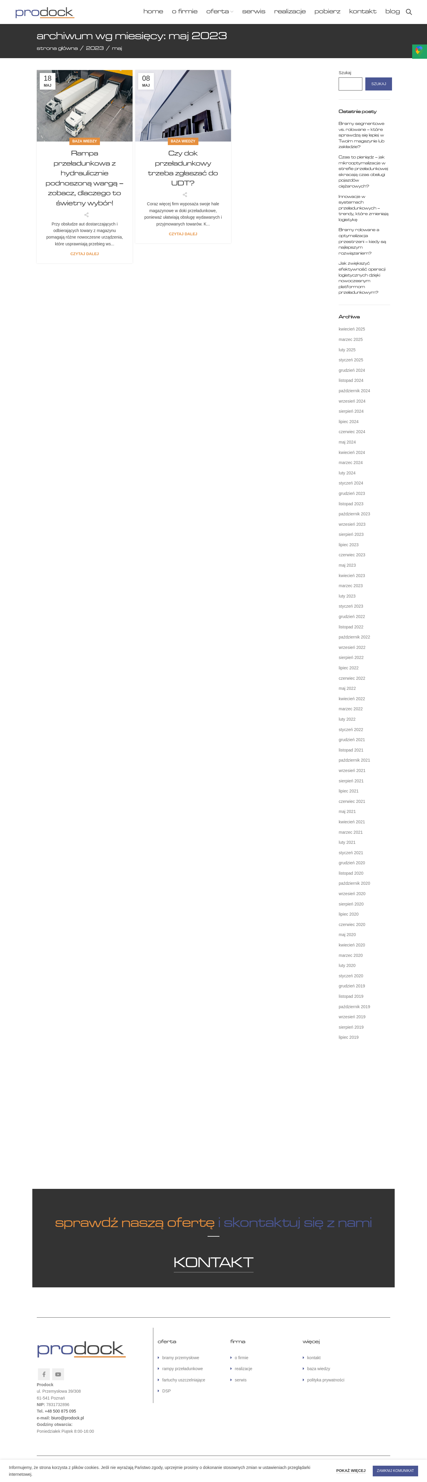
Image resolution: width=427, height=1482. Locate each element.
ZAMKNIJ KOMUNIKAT (395, 1471)
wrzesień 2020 (352, 893)
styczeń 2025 (351, 360)
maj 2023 (347, 565)
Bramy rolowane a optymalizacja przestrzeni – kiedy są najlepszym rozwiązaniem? (362, 241)
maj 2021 (347, 811)
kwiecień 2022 (352, 698)
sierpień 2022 (351, 657)
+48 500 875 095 (60, 1411)
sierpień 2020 (351, 904)
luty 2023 (347, 596)
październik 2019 (354, 1006)
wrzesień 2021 (352, 770)
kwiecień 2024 (352, 452)
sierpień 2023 (351, 534)
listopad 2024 (351, 380)
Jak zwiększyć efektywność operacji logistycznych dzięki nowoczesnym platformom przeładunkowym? (362, 278)
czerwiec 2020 (352, 924)
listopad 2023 (351, 503)
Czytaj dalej (84, 254)
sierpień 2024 (351, 411)
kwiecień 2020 (352, 945)
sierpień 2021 (351, 781)
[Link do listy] (189, 1357)
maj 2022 (347, 688)
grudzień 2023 (352, 493)
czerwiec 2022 (352, 678)
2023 (95, 48)
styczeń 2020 (351, 975)
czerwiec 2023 (352, 554)
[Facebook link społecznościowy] (44, 1374)
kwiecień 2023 (352, 575)
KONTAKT (214, 1263)
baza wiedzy (84, 141)
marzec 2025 (351, 339)
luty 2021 (347, 842)
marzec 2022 (351, 708)
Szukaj (345, 72)
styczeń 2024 (351, 483)
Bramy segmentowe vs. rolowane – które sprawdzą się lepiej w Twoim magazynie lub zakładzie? (361, 135)
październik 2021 (354, 760)
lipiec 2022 (349, 667)
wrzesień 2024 (352, 401)
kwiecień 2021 (352, 821)
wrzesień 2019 (352, 1016)
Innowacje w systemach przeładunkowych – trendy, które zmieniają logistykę (363, 208)
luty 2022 (347, 719)
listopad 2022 (351, 627)
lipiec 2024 (349, 421)
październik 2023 (354, 514)
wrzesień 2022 (352, 647)
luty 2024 (347, 473)
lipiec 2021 (349, 791)
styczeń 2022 (351, 729)
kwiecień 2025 (352, 329)
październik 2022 (354, 637)
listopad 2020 (351, 873)
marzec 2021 (351, 832)
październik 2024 (354, 390)
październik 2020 (354, 883)
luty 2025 (347, 349)
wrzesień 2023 (352, 524)
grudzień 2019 (352, 986)
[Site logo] (44, 11)
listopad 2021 (351, 750)
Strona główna (57, 48)
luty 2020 (347, 965)
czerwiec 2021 (352, 801)
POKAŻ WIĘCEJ (351, 1470)
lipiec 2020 (349, 914)
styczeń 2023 (351, 606)
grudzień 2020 (352, 862)
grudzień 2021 (352, 739)
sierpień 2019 (351, 1027)
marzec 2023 (351, 585)
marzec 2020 (351, 955)
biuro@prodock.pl (67, 1418)
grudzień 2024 (352, 370)
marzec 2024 (351, 462)
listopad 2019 (351, 996)
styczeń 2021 (351, 852)
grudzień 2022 (352, 616)
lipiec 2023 (349, 544)
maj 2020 (347, 934)
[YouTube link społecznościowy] (58, 1374)
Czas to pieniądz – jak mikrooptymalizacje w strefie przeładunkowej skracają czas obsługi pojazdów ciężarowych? (363, 172)
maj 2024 (347, 442)
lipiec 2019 (349, 1037)
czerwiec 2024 (352, 431)
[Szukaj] (409, 12)
